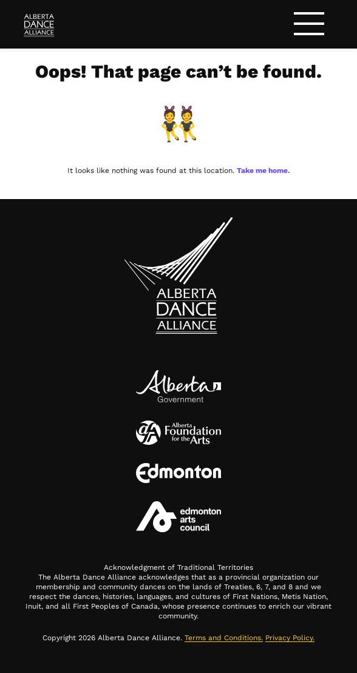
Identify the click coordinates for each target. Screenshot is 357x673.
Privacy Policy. (289, 638)
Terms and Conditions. (224, 638)
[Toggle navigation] (309, 25)
